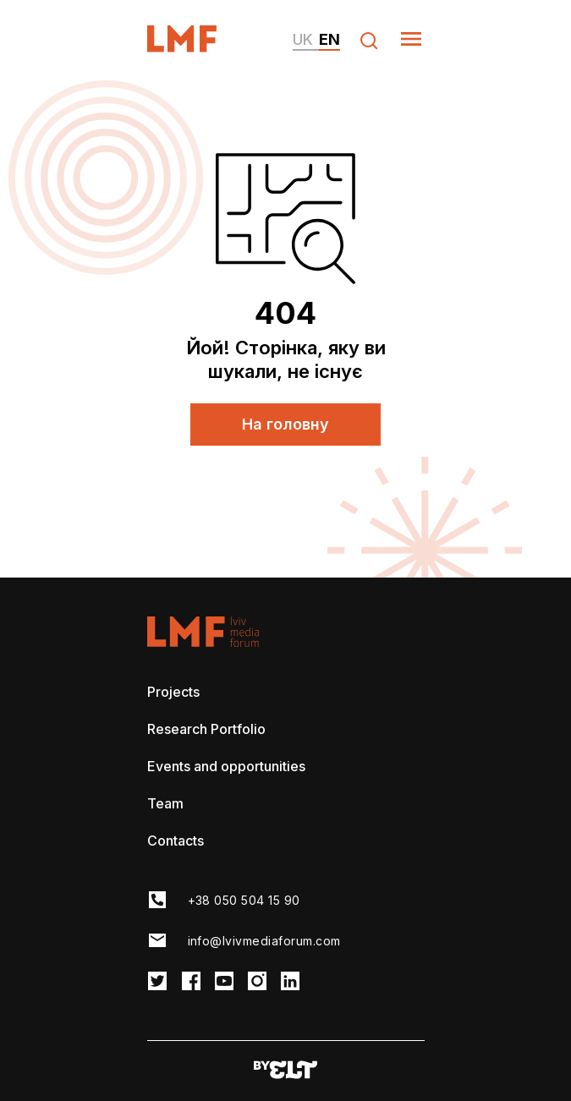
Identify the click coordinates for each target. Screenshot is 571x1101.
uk (303, 39)
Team (165, 803)
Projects (173, 691)
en (329, 39)
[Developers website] (285, 1071)
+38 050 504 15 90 (244, 900)
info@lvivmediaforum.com (264, 941)
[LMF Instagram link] (257, 982)
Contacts (175, 840)
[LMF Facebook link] (191, 982)
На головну (285, 424)
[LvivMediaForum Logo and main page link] (197, 47)
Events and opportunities (226, 766)
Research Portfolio (206, 728)
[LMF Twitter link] (157, 982)
